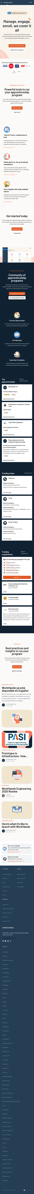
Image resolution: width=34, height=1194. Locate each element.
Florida (5, 989)
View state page (17, 492)
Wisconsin (5, 1176)
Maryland (5, 1039)
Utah (4, 1147)
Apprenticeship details (17, 399)
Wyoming (5, 1180)
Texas (10, 498)
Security (5, 917)
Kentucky (5, 1026)
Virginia (5, 1155)
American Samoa (7, 960)
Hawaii (4, 1001)
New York (5, 1089)
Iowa (3, 1018)
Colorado (5, 977)
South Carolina (13, 522)
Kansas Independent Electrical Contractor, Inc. (17, 585)
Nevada (4, 1072)
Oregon (4, 1114)
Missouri (5, 1060)
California (11, 478)
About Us (5, 904)
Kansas (4, 1022)
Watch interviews (17, 671)
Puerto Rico (6, 1122)
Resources (6, 886)
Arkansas (5, 968)
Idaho (4, 1006)
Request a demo (17, 108)
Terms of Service (8, 908)
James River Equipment (15, 422)
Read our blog (17, 666)
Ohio (3, 1105)
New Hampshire (7, 1076)
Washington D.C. (7, 1168)
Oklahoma (5, 1109)
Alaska (4, 956)
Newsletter (21, 874)
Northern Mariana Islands (11, 1101)
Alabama (5, 952)
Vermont (5, 1151)
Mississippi (6, 1055)
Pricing (4, 878)
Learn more (17, 112)
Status (4, 891)
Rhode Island (6, 1126)
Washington (6, 1163)
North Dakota (7, 1097)
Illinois (5, 1010)
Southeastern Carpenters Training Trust (19, 405)
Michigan (5, 1047)
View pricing (17, 233)
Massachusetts (7, 1043)
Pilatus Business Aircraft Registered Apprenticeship (16, 441)
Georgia (5, 993)
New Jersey (6, 1080)
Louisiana (5, 1031)
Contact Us (6, 921)
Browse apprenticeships (23, 380)
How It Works (6, 874)
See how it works (9, 147)
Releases (20, 882)
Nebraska (5, 1068)
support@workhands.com (16, 861)
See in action (8, 201)
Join (3, 895)
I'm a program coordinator (17, 293)
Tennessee (6, 1139)
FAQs (3, 882)
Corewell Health (13, 597)
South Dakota (7, 1134)
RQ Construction (13, 609)
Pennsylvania (7, 1118)
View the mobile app (10, 174)
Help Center (21, 878)
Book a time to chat (14, 852)
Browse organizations (24, 552)
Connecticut (6, 981)
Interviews (20, 886)
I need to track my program (17, 45)
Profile (17, 591)
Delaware (5, 985)
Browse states (28, 473)
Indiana (4, 1014)
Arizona (5, 964)
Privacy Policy (7, 913)
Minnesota (5, 1051)
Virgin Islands (7, 1159)
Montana (5, 1064)
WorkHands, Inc (13, 386)
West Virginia (7, 1172)
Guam (4, 997)
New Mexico (6, 1085)
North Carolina (7, 1093)
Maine (4, 1035)
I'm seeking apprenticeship (17, 297)
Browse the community (17, 50)
